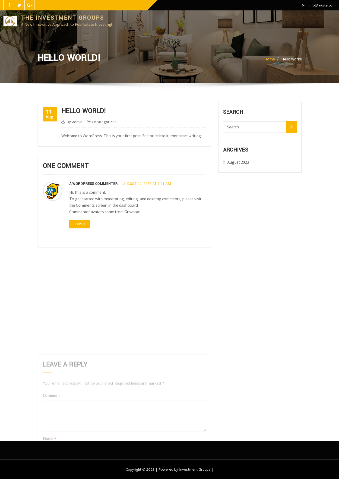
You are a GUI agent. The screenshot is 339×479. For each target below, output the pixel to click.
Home (269, 60)
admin (74, 127)
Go (291, 129)
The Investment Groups (62, 18)
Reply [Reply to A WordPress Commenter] (79, 234)
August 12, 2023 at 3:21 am (147, 194)
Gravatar (132, 222)
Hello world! (291, 60)
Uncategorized (104, 127)
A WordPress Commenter (93, 194)
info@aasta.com (322, 5)
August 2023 (238, 164)
